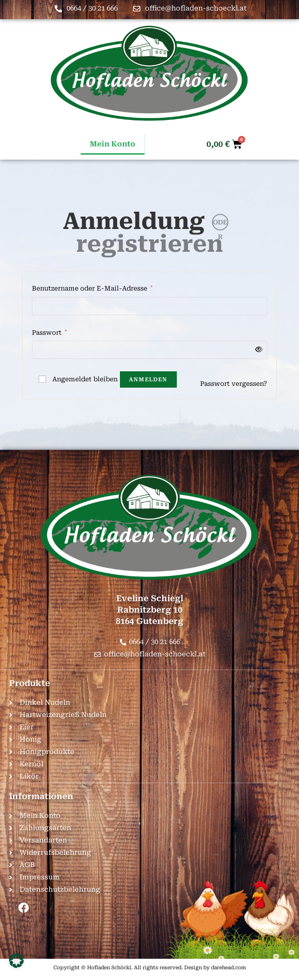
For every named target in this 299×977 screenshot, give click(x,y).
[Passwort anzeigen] (257, 349)
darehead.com (228, 968)
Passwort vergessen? (233, 383)
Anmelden (148, 379)
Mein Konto (112, 144)
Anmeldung (134, 221)
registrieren (149, 244)
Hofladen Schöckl (109, 968)
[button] (16, 960)
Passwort (49, 331)
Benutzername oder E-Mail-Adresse (92, 287)
